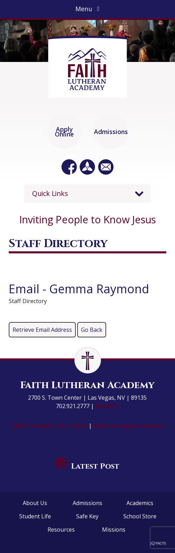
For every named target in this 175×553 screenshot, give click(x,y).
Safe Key (87, 516)
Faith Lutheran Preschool (128, 425)
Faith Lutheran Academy (87, 385)
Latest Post (88, 466)
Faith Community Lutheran (50, 425)
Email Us (107, 406)
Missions (113, 529)
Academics (139, 503)
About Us (35, 503)
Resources (61, 529)
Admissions (87, 503)
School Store (139, 516)
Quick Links (50, 193)
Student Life (35, 516)
